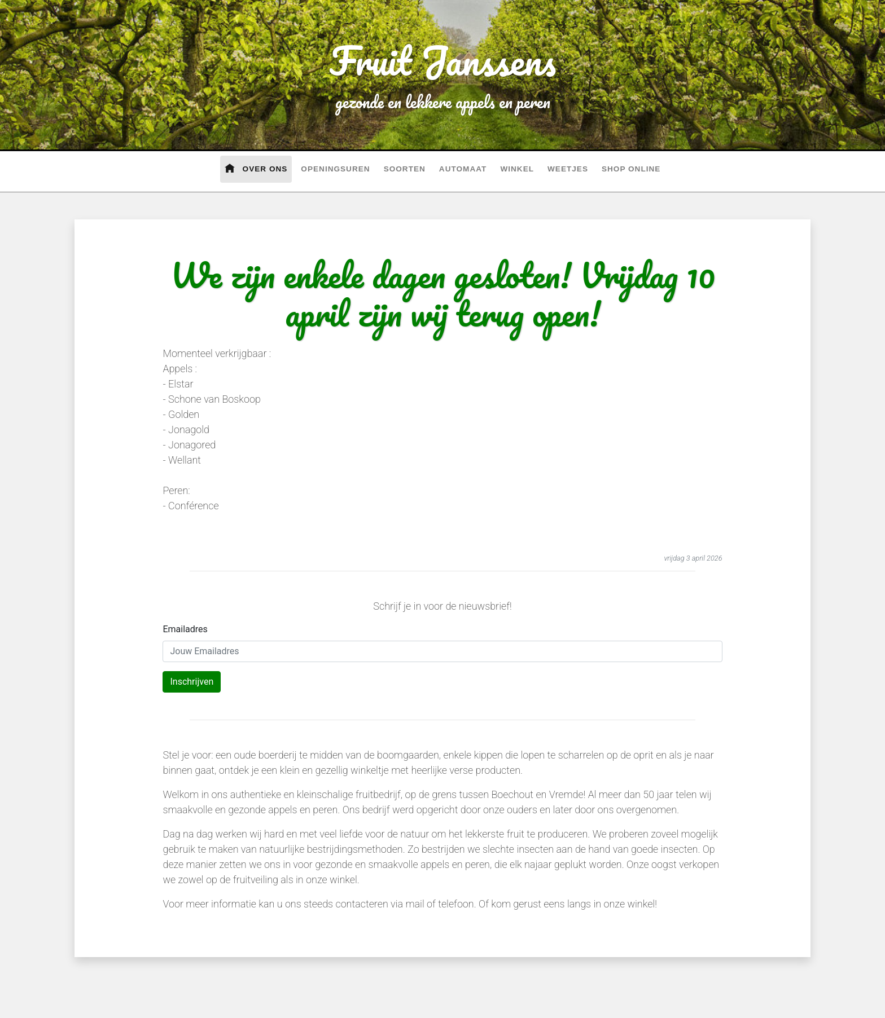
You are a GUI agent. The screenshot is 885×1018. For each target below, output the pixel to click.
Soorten (405, 169)
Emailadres (185, 629)
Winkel (517, 169)
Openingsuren (335, 169)
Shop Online (631, 169)
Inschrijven (191, 681)
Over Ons (256, 168)
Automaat (463, 169)
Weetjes (567, 169)
